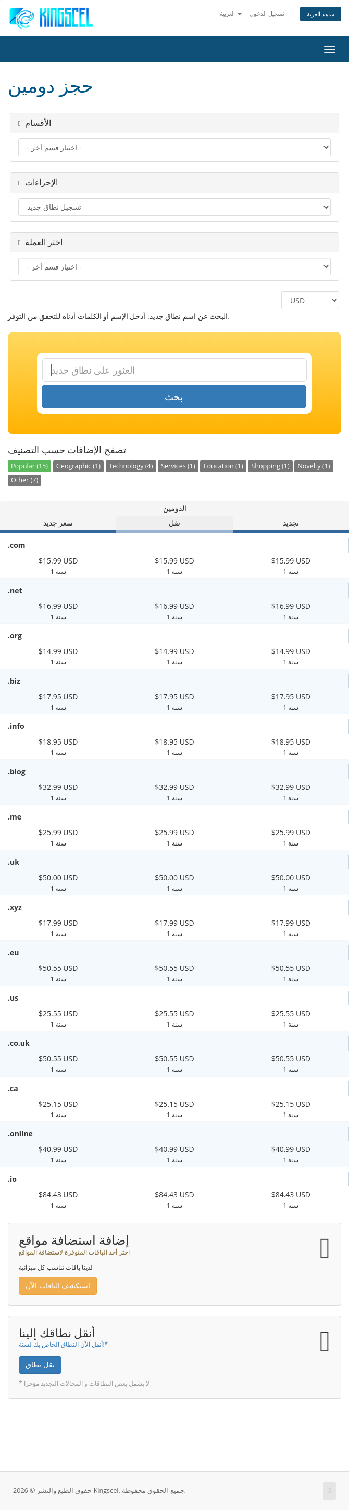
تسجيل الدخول (267, 13)
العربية (231, 13)
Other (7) (24, 480)
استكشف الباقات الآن (58, 1285)
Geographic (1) (78, 466)
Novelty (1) (313, 466)
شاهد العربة (320, 14)
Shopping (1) (270, 466)
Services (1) (178, 466)
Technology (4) (131, 466)
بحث (174, 396)
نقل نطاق (40, 1365)
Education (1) (223, 466)
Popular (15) (29, 466)
